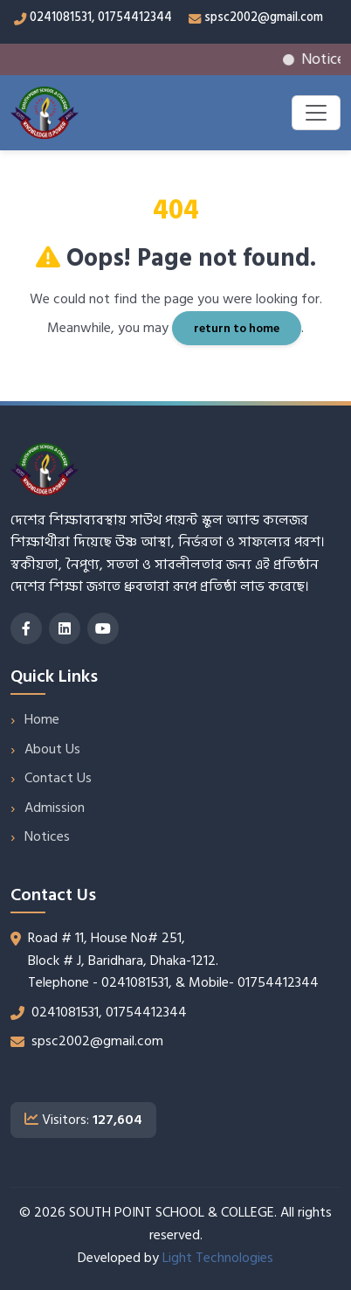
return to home (236, 328)
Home (41, 719)
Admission (54, 807)
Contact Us (58, 777)
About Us (52, 749)
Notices (47, 836)
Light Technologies (217, 1257)
